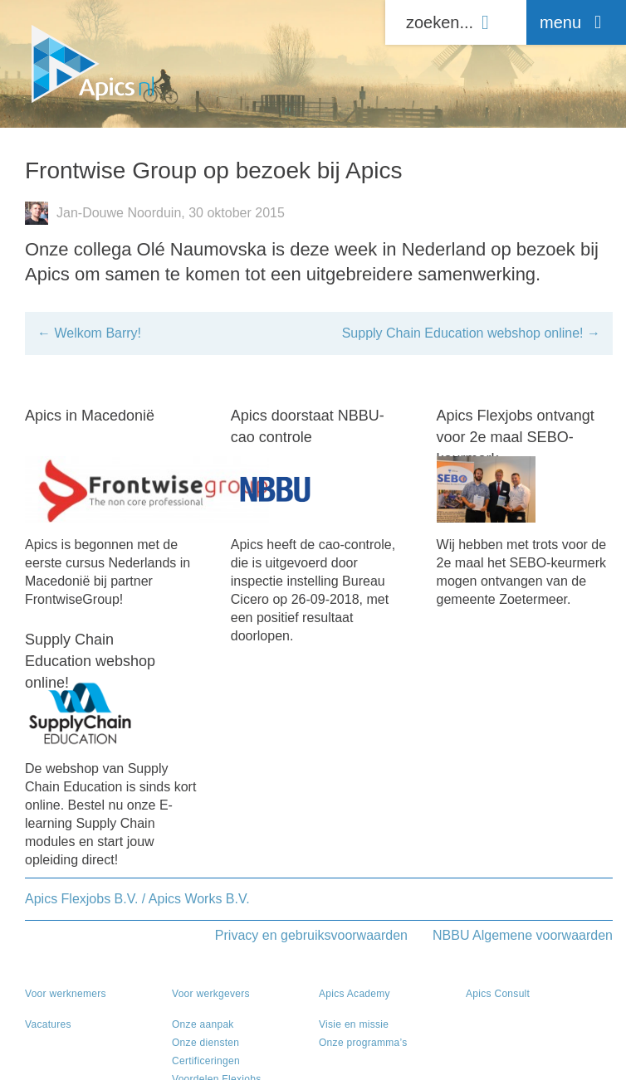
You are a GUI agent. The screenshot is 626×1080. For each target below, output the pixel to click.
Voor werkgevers (211, 994)
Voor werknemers (65, 994)
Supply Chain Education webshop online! (471, 333)
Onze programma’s (363, 1042)
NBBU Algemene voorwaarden (523, 935)
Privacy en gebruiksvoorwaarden (311, 935)
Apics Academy (354, 994)
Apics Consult (498, 994)
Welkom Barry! (89, 333)
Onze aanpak (203, 1024)
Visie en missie (354, 1024)
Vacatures (48, 1024)
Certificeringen (206, 1061)
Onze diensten (205, 1042)
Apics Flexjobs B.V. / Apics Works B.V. (137, 899)
